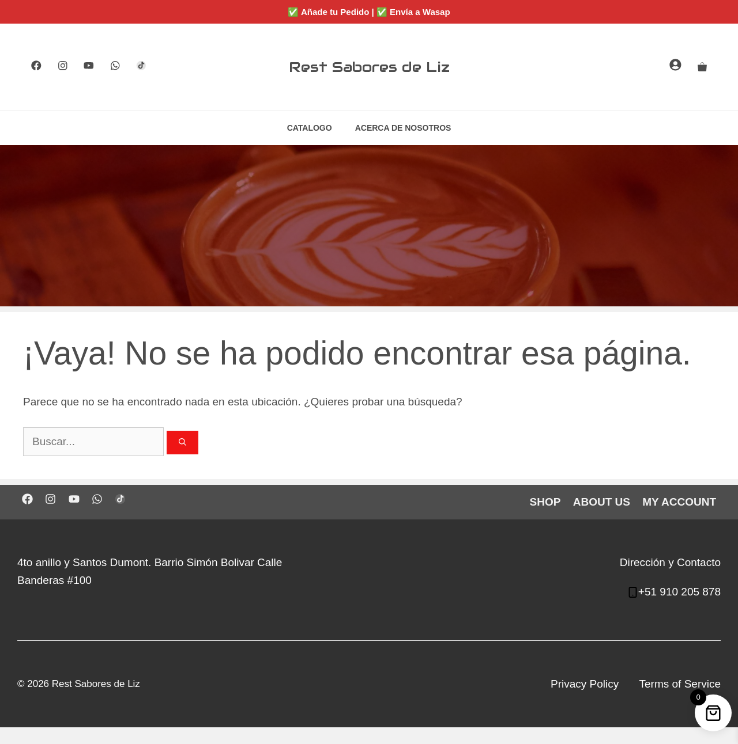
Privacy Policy (585, 684)
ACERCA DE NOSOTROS (403, 127)
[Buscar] (182, 443)
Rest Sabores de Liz (369, 67)
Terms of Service (680, 684)
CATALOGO (309, 127)
